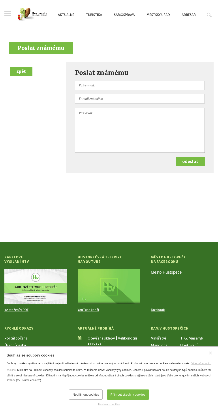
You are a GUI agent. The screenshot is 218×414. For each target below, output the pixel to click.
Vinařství (158, 338)
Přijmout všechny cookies (128, 394)
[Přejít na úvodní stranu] (32, 14)
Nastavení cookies (109, 404)
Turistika (94, 15)
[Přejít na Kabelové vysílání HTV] (35, 286)
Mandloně (159, 345)
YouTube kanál (88, 310)
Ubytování (188, 345)
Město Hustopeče (166, 272)
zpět (21, 71)
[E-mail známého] (140, 98)
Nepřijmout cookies (86, 394)
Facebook (158, 310)
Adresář (189, 15)
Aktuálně (66, 15)
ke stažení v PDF (16, 310)
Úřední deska (15, 345)
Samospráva (124, 15)
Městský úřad (158, 15)
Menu (7, 13)
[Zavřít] (210, 353)
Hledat (209, 14)
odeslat (190, 161)
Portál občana (16, 338)
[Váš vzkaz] (140, 130)
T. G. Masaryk (191, 338)
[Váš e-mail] (140, 85)
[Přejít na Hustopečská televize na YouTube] (109, 286)
